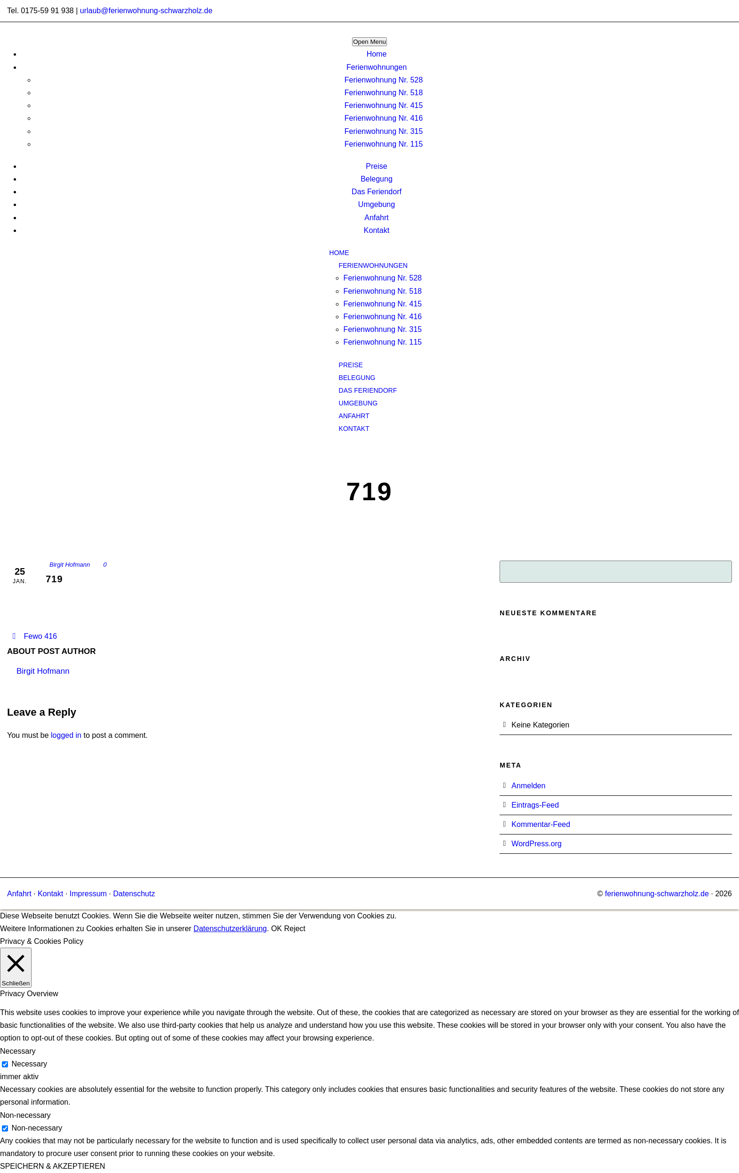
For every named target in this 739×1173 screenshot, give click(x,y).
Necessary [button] (18, 1051)
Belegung (377, 179)
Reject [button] (294, 929)
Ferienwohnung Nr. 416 (384, 118)
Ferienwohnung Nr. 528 (384, 80)
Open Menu (369, 41)
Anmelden (528, 786)
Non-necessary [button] (25, 1115)
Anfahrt (376, 218)
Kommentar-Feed (540, 824)
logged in (66, 735)
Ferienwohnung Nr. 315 (384, 131)
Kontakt (376, 230)
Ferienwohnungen (376, 67)
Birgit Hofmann (69, 564)
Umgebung (376, 204)
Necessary (29, 1064)
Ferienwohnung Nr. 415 (384, 105)
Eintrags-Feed (535, 805)
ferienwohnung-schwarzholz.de (657, 894)
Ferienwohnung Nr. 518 (384, 93)
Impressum (88, 894)
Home (377, 54)
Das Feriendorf (377, 192)
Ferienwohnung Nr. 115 (384, 144)
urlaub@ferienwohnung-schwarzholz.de (146, 11)
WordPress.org (536, 844)
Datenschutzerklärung (230, 929)
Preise (376, 166)
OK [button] (276, 929)
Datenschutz (134, 894)
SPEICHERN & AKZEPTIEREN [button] (52, 1166)
